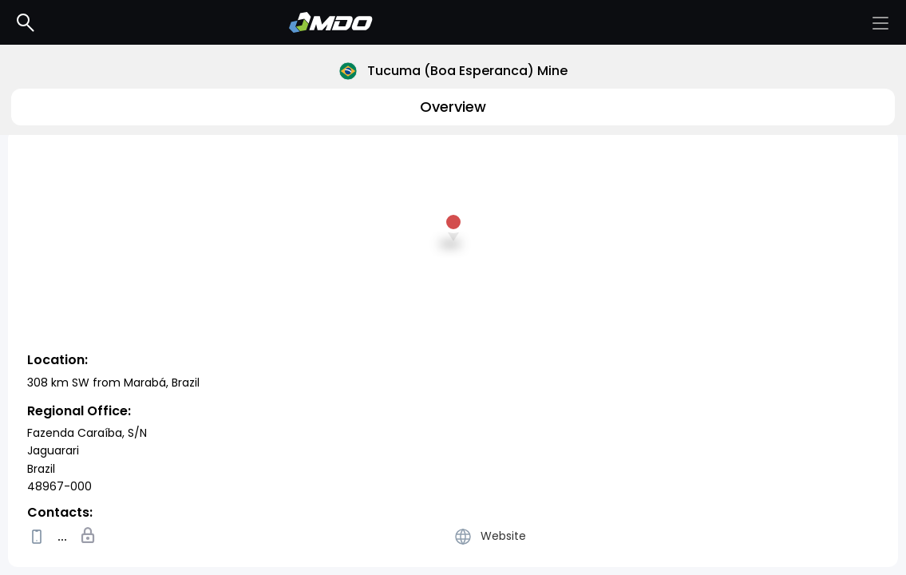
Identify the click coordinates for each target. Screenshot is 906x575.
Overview (453, 107)
